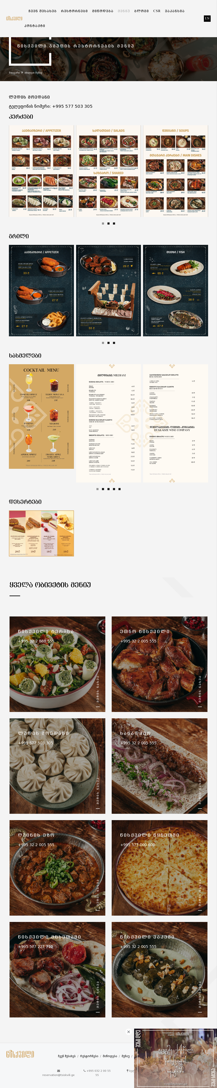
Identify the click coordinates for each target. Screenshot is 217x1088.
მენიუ (126, 1056)
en (207, 18)
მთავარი (14, 73)
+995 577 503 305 (72, 107)
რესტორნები (89, 1056)
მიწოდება (110, 1056)
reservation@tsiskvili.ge (58, 1075)
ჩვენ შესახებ (67, 1056)
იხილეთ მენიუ (33, 73)
